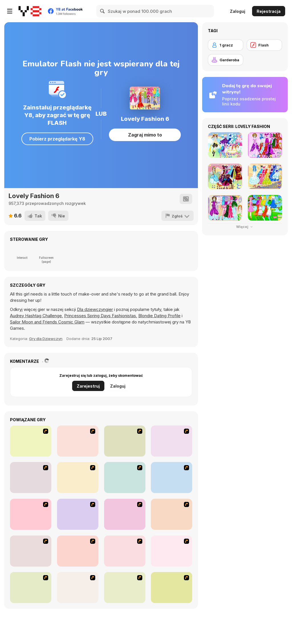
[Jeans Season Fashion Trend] (30, 587)
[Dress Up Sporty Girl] (124, 514)
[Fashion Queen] (124, 477)
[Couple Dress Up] (124, 551)
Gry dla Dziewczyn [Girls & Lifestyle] (45, 338)
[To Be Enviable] (77, 551)
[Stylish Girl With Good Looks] (30, 551)
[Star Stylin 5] (77, 441)
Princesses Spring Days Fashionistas (100, 315)
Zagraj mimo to (145, 135)
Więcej (245, 227)
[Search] (102, 11)
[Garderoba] (225, 60)
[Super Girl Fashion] (77, 514)
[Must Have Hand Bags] (171, 587)
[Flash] (264, 45)
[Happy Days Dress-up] (77, 587)
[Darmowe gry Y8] (30, 11)
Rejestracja (269, 11)
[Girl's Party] (171, 477)
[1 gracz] (225, 45)
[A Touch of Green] (77, 477)
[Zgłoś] (178, 216)
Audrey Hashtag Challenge (36, 315)
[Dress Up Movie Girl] (124, 587)
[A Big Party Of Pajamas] (171, 514)
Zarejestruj (88, 386)
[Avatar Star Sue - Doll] (124, 441)
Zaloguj (237, 11)
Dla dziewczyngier (95, 309)
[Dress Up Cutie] (171, 441)
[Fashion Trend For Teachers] (30, 514)
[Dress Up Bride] (30, 477)
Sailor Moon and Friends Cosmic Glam (47, 322)
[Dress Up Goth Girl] (171, 551)
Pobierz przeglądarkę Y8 (57, 139)
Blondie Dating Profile (159, 315)
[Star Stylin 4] (30, 441)
